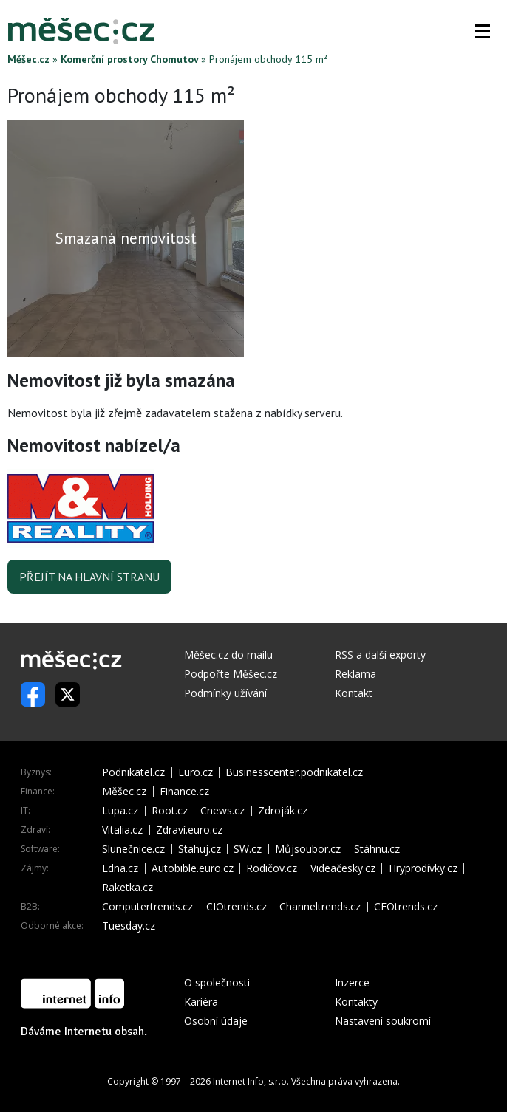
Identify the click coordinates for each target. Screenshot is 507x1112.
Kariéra (201, 1002)
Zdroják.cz (282, 811)
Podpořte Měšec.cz (230, 674)
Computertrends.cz (147, 907)
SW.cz (248, 849)
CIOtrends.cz (236, 907)
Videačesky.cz (342, 868)
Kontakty (356, 1002)
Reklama (355, 674)
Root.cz (170, 811)
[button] (482, 31)
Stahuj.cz (199, 849)
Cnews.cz (222, 811)
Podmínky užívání (225, 693)
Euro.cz (195, 772)
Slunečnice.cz (133, 849)
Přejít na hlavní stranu (89, 576)
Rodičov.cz (271, 868)
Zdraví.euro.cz (189, 830)
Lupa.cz (120, 811)
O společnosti (217, 982)
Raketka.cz (127, 887)
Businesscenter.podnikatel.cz (294, 772)
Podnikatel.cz (133, 772)
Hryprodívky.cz (423, 868)
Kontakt (353, 693)
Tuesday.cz (128, 926)
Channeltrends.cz (320, 907)
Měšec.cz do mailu (228, 655)
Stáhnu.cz (377, 849)
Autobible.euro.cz (193, 868)
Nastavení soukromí (383, 1021)
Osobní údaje (216, 1021)
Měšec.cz (28, 59)
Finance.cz (184, 791)
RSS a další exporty (380, 655)
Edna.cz (120, 868)
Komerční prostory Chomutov (129, 59)
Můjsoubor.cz (308, 849)
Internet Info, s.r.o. (251, 1081)
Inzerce (352, 982)
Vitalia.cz (122, 830)
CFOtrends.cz (406, 907)
